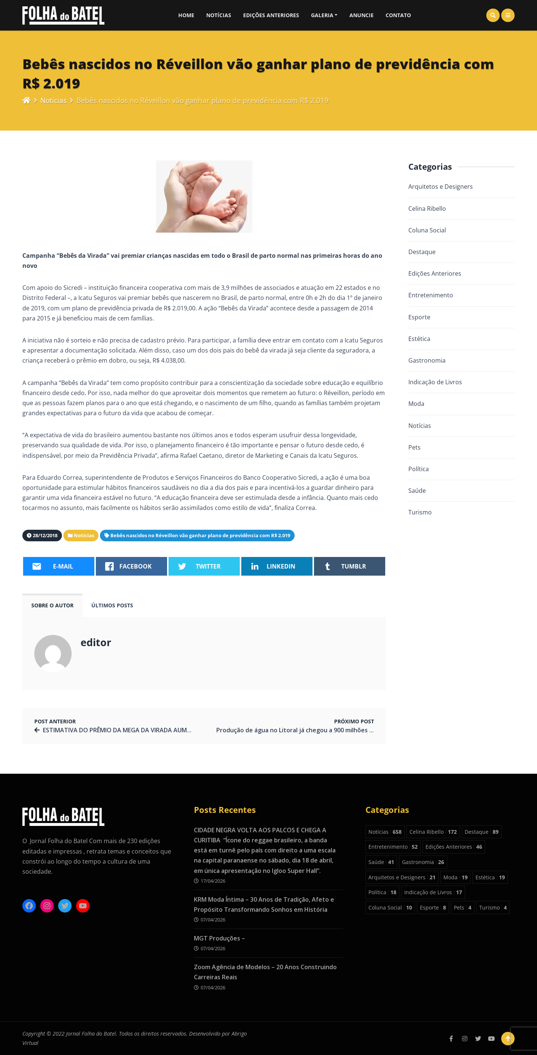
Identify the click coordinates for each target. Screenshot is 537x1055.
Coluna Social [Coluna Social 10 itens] (390, 907)
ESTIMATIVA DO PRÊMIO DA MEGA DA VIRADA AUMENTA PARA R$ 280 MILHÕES (155, 730)
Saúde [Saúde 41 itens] (381, 861)
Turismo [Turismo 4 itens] (493, 907)
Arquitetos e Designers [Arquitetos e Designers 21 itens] (402, 877)
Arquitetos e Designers (440, 186)
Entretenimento (430, 295)
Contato (398, 15)
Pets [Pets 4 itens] (462, 907)
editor (96, 642)
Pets (414, 447)
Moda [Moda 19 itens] (455, 877)
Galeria (322, 15)
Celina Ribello (427, 208)
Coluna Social (427, 230)
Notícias (218, 15)
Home (186, 15)
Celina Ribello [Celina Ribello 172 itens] (433, 831)
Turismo (420, 512)
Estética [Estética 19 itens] (490, 877)
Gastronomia (427, 360)
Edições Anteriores (271, 15)
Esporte (419, 317)
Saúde (417, 490)
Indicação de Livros (435, 382)
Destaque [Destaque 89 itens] (482, 831)
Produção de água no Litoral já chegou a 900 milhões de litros (304, 730)
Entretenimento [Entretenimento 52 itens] (393, 846)
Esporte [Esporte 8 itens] (433, 907)
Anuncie (361, 15)
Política (418, 469)
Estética (419, 339)
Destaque (422, 252)
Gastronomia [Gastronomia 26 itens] (423, 861)
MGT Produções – (219, 938)
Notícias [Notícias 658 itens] (385, 831)
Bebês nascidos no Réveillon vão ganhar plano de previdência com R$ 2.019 (200, 535)
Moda (416, 404)
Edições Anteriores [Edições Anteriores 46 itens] (453, 846)
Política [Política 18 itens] (382, 892)
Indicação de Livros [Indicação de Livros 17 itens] (433, 892)
